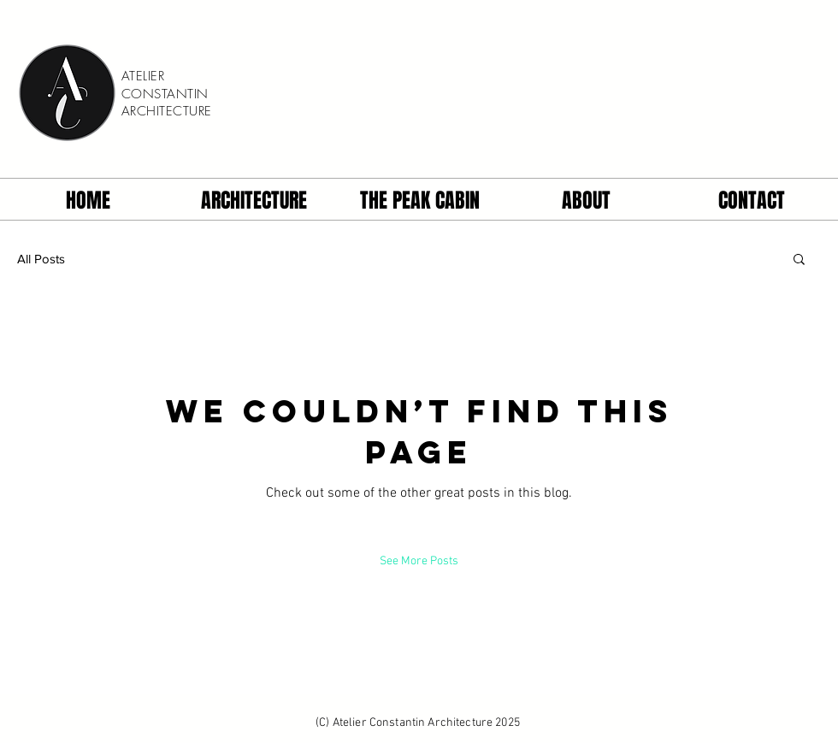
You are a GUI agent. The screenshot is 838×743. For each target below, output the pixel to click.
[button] (799, 258)
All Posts (41, 258)
